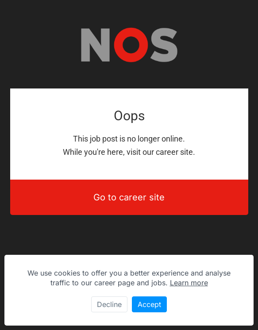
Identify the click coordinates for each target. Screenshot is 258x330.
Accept (149, 304)
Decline (109, 304)
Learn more (189, 282)
